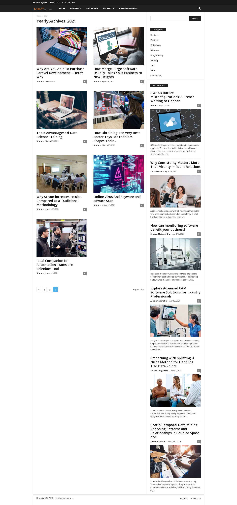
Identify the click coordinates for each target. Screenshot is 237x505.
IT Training (155, 45)
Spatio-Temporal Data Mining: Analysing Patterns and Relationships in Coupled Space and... (174, 431)
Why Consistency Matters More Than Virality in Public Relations (175, 164)
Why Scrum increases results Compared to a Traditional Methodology (59, 201)
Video (153, 70)
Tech (62, 8)
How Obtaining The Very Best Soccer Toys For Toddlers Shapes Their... (116, 137)
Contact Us (68, 2)
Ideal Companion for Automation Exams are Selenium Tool (55, 265)
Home (39, 16)
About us (55, 2)
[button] (199, 8)
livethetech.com (63, 498)
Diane (39, 81)
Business (75, 8)
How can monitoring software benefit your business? (174, 227)
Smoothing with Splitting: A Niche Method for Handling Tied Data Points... (172, 362)
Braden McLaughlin (160, 234)
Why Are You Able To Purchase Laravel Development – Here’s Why (60, 73)
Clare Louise (156, 171)
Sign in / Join (40, 2)
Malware (92, 8)
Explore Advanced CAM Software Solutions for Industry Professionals (175, 292)
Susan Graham (157, 441)
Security (108, 8)
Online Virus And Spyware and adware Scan (117, 199)
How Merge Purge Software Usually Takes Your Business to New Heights (117, 73)
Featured (154, 40)
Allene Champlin (158, 301)
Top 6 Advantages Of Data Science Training (57, 135)
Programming (128, 8)
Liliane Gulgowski (159, 370)
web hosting (156, 75)
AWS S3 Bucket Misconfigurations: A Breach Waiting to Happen (172, 97)
